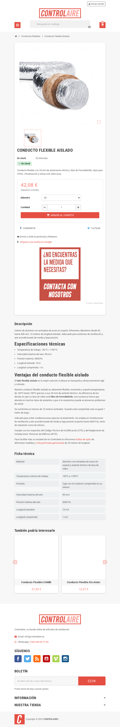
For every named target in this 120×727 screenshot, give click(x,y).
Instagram (65, 658)
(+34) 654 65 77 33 (39, 642)
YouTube (46, 658)
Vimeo (55, 658)
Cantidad (25, 207)
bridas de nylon (83, 439)
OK (92, 681)
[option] (36, 564)
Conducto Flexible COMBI (36, 582)
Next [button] (105, 562)
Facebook (18, 658)
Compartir (27, 228)
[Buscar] (60, 24)
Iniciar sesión (96, 3)
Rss (37, 658)
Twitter (27, 658)
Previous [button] (15, 562)
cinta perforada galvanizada (50, 443)
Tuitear (93, 228)
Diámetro (25, 197)
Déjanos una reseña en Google (36, 242)
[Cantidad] (61, 207)
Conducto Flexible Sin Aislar (83, 582)
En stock (21, 158)
